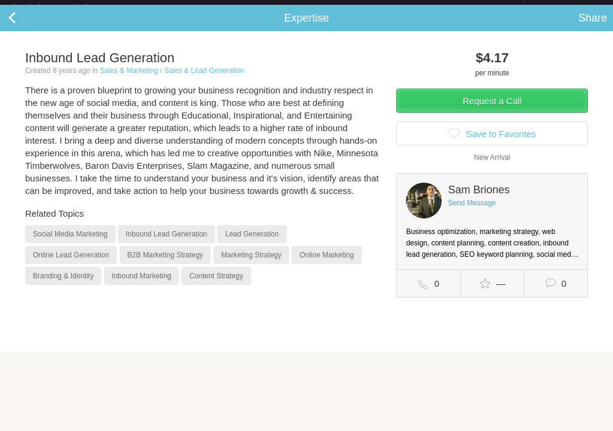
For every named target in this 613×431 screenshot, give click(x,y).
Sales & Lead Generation (204, 80)
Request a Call (492, 110)
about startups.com (567, 8)
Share (592, 28)
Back (24, 27)
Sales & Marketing (129, 80)
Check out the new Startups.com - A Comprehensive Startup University (395, 8)
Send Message (472, 212)
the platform (62, 7)
